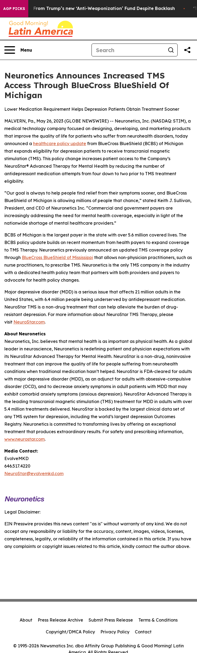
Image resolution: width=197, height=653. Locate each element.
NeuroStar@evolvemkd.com (34, 473)
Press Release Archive (60, 620)
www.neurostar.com (24, 439)
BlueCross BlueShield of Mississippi (57, 257)
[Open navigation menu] (18, 50)
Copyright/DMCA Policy (70, 631)
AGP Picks (14, 8)
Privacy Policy (114, 631)
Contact (143, 631)
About (26, 620)
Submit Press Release (111, 620)
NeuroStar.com (29, 322)
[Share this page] (187, 50)
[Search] (128, 50)
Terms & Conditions (158, 620)
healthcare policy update (59, 143)
